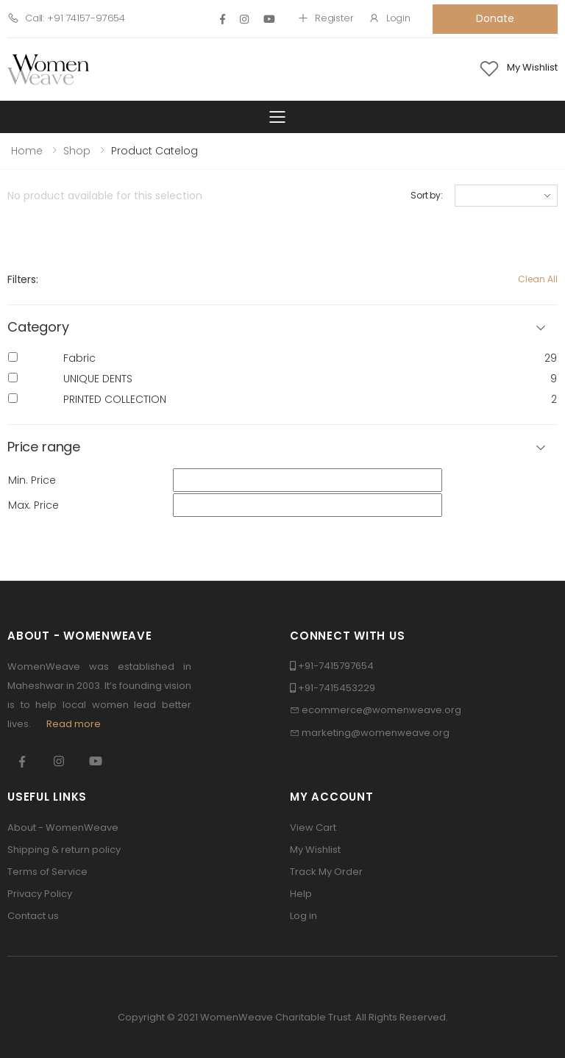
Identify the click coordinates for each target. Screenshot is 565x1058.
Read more (73, 724)
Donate (495, 18)
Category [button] (38, 327)
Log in (303, 916)
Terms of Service (47, 872)
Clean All (538, 279)
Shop (76, 150)
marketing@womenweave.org (375, 733)
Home (27, 150)
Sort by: (427, 195)
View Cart (313, 827)
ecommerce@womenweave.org (381, 710)
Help (301, 894)
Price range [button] (43, 447)
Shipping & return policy (64, 850)
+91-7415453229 (336, 688)
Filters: (22, 279)
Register (325, 18)
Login (390, 18)
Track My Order (326, 872)
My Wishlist (315, 850)
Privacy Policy (39, 894)
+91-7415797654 (336, 666)
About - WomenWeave (62, 827)
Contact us (33, 916)
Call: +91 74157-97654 (66, 18)
